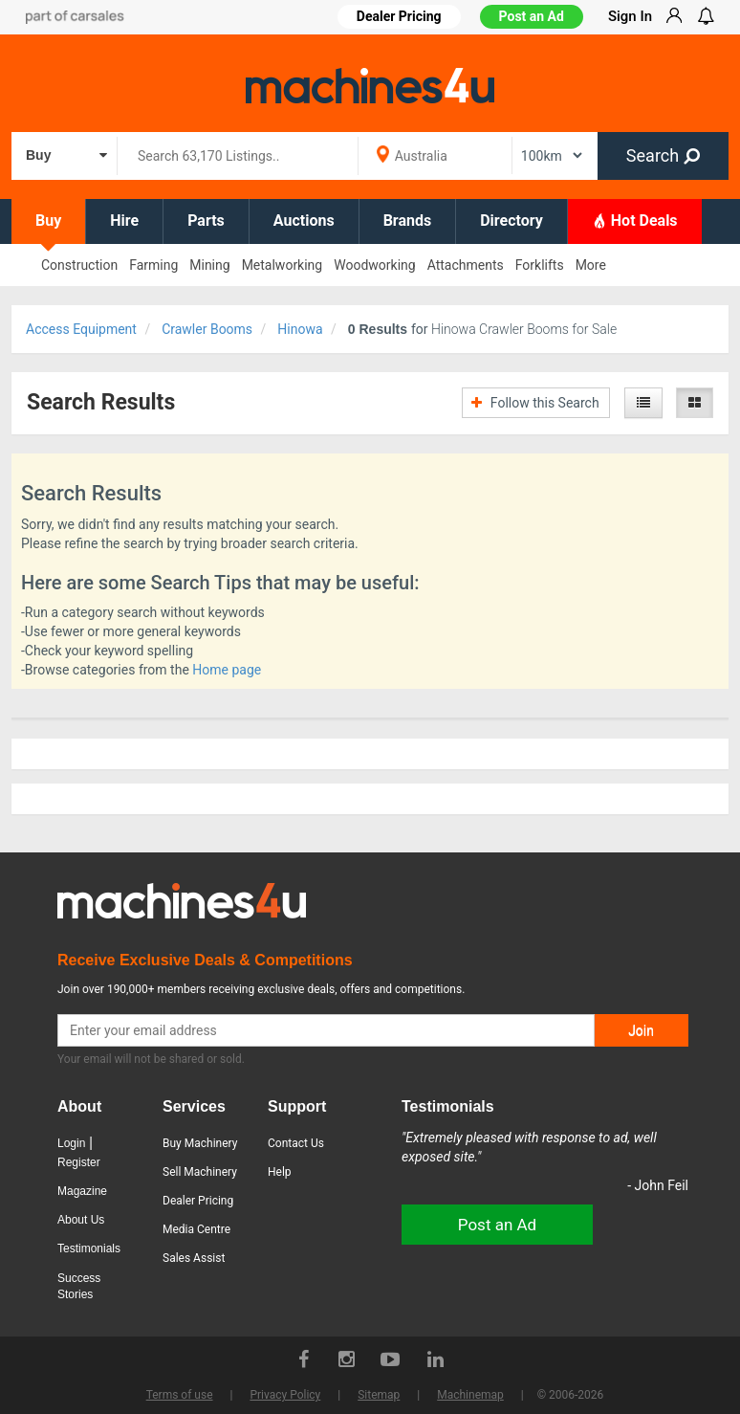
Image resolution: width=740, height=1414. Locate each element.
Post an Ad (531, 16)
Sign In (630, 16)
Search (663, 155)
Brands (407, 220)
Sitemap (379, 1395)
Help (280, 1172)
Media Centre (196, 1229)
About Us (80, 1219)
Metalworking (282, 265)
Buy (48, 220)
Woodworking (374, 265)
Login (71, 1143)
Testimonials (88, 1248)
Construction (79, 265)
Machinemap (470, 1395)
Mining (209, 265)
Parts (206, 220)
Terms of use (179, 1395)
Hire (124, 220)
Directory (511, 220)
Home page (226, 669)
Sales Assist (194, 1258)
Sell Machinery (200, 1172)
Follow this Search (535, 402)
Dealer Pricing (198, 1200)
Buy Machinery (200, 1143)
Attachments (465, 265)
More (591, 265)
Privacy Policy (285, 1395)
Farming (153, 265)
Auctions (304, 220)
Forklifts (539, 265)
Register (78, 1162)
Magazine (82, 1191)
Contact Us (296, 1143)
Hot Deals (635, 220)
